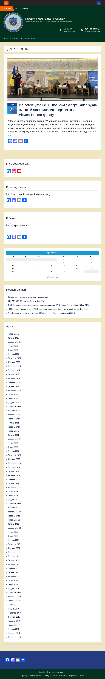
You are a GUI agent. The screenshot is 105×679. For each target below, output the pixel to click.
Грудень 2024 (13, 403)
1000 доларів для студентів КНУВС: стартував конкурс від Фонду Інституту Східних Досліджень (49, 309)
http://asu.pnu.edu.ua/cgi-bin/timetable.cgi (28, 194)
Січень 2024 (13, 447)
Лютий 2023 (13, 492)
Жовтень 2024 (14, 411)
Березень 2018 (14, 637)
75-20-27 (68, 29)
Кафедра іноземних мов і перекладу (45, 18)
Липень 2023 (13, 471)
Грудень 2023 (13, 451)
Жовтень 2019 (14, 617)
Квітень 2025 (13, 386)
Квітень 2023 (13, 483)
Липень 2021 (13, 560)
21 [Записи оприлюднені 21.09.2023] (51, 268)
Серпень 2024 (14, 419)
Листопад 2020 (14, 593)
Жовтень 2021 (14, 548)
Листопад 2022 (14, 504)
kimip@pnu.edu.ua (70, 31)
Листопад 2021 (14, 544)
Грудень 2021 (13, 540)
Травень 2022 (14, 520)
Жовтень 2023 (14, 459)
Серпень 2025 (14, 370)
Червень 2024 (14, 427)
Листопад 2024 (14, 407)
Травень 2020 (14, 601)
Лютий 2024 (13, 443)
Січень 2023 (13, 496)
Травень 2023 (14, 479)
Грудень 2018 (13, 629)
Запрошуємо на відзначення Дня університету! (28, 297)
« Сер (49, 277)
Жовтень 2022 (14, 508)
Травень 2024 (14, 431)
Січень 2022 (13, 536)
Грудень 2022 (13, 500)
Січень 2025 (13, 399)
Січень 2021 (13, 585)
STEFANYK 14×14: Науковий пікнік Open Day (26, 301)
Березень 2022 (14, 528)
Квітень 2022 (13, 524)
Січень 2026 (13, 350)
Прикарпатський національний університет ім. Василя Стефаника (49, 676)
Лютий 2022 (13, 532)
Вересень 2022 (14, 512)
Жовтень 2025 (14, 362)
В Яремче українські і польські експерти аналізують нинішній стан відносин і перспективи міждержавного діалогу (58, 110)
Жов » (55, 277)
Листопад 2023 (14, 455)
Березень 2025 (14, 390)
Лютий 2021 (13, 580)
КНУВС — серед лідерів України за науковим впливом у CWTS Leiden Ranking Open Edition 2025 (48, 305)
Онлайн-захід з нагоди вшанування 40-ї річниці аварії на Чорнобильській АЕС (41, 313)
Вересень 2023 (14, 463)
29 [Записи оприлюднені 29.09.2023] (64, 271)
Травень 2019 (14, 625)
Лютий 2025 (13, 394)
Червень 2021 (14, 564)
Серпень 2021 (14, 556)
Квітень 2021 (13, 572)
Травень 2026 (14, 334)
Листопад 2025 (14, 358)
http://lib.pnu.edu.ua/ (17, 225)
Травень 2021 (14, 568)
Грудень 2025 (13, 354)
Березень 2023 (14, 487)
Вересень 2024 (14, 415)
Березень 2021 (14, 576)
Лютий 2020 (13, 605)
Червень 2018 (14, 633)
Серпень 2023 (14, 467)
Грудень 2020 (13, 589)
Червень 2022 (14, 516)
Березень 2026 (14, 342)
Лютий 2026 (13, 346)
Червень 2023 (14, 475)
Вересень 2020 (14, 597)
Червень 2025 (14, 378)
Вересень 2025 (14, 366)
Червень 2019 (14, 621)
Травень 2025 (14, 382)
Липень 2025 (13, 374)
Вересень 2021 (14, 552)
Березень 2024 (14, 439)
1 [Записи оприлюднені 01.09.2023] (63, 259)
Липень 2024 (13, 423)
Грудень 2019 (13, 609)
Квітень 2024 (13, 435)
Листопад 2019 (14, 613)
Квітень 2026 (13, 338)
